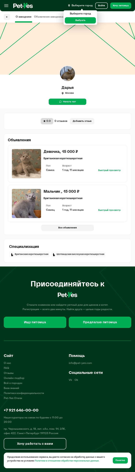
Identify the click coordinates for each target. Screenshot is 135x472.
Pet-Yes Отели (13, 398)
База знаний (11, 388)
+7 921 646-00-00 (21, 410)
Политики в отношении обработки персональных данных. (67, 461)
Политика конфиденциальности (24, 393)
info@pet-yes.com (80, 363)
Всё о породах (13, 383)
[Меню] (6, 5)
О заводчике (23, 17)
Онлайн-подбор (14, 378)
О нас (7, 363)
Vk (70, 380)
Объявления (48, 17)
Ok (76, 380)
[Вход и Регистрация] (101, 6)
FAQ (6, 368)
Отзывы (9, 373)
